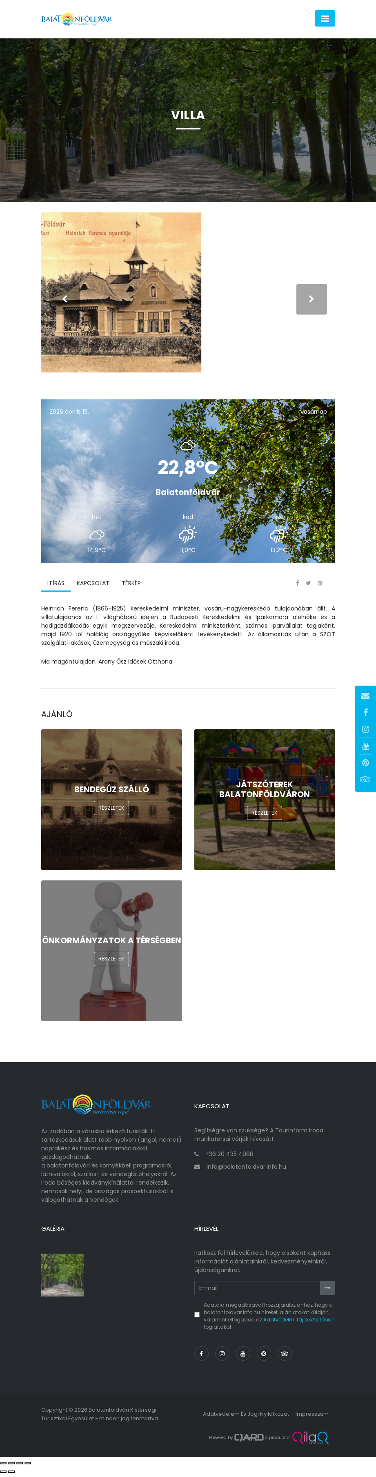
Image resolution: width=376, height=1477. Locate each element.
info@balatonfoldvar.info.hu (246, 1170)
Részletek (111, 811)
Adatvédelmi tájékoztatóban (299, 1322)
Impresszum (312, 1417)
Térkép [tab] (131, 586)
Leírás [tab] (56, 586)
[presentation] (64, 300)
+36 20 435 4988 (229, 1157)
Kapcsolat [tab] (93, 586)
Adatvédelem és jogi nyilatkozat (246, 1417)
